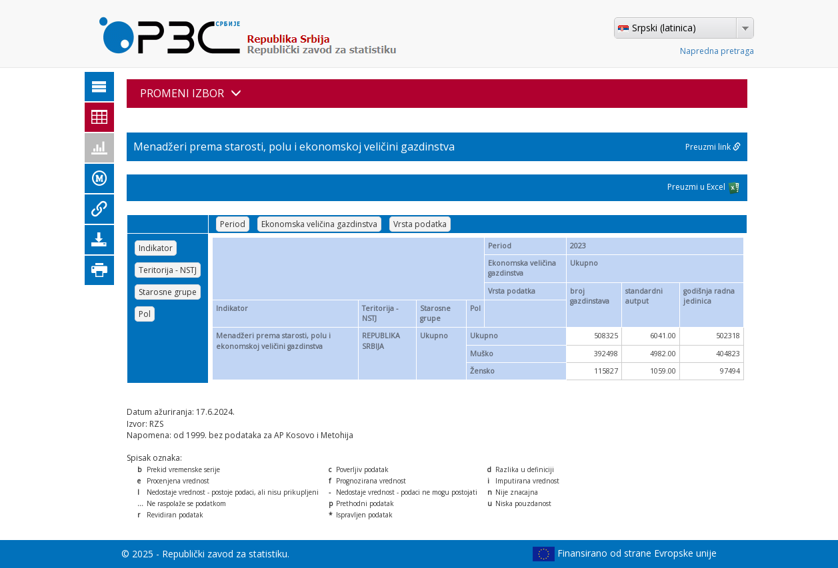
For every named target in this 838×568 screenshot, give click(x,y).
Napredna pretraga (717, 51)
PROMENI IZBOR (190, 93)
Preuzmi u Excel (704, 187)
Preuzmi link (713, 146)
